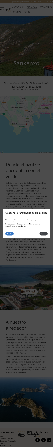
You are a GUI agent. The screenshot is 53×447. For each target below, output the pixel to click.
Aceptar (9, 234)
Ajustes (43, 234)
